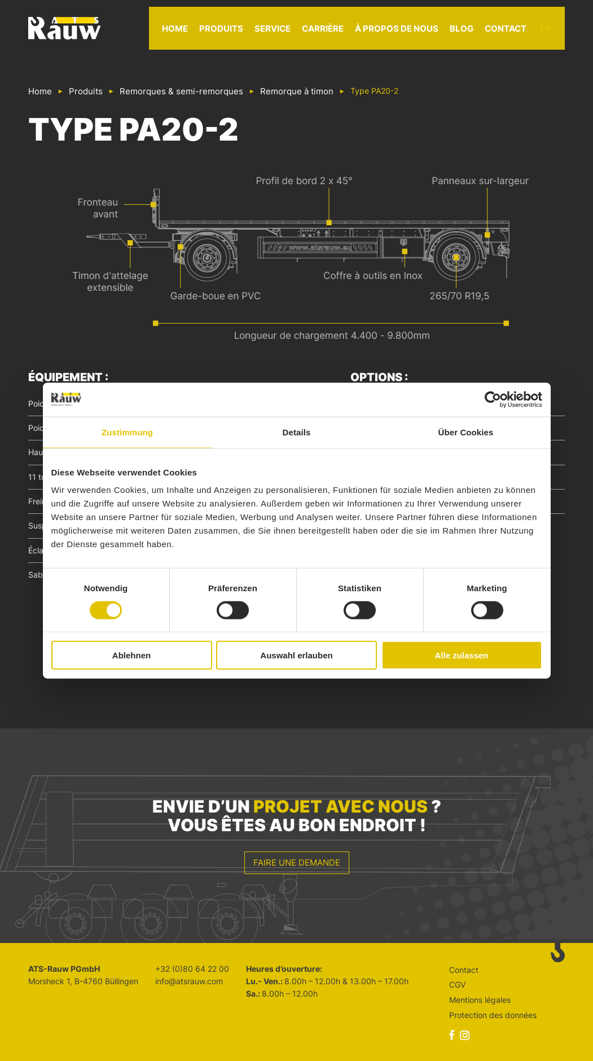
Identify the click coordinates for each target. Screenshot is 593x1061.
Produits (235, 33)
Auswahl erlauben (296, 655)
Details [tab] (297, 431)
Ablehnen (131, 655)
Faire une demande (296, 862)
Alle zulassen (461, 655)
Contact (519, 33)
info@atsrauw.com (189, 981)
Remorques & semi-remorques (181, 91)
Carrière (336, 33)
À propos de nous (410, 33)
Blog (475, 33)
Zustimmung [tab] (127, 431)
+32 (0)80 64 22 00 (192, 968)
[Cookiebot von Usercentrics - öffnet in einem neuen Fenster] (492, 399)
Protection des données (493, 1015)
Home (188, 33)
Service (286, 33)
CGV (457, 984)
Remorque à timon (296, 91)
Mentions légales (480, 1000)
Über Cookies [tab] (466, 431)
